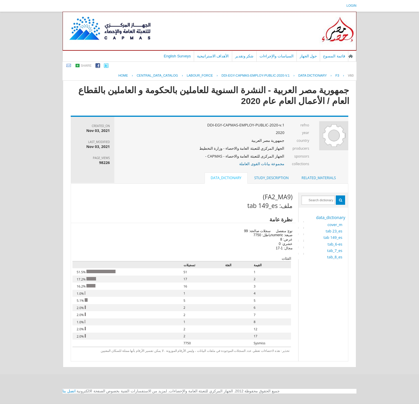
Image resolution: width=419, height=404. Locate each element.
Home (123, 75)
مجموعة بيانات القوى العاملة (261, 163)
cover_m (335, 224)
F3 (337, 75)
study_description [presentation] (271, 177)
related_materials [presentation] (318, 177)
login (351, 5)
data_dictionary (330, 217)
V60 (351, 75)
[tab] (318, 178)
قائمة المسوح (334, 56)
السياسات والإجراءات (277, 56)
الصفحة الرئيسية (350, 56)
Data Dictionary (312, 75)
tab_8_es (334, 257)
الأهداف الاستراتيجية (213, 56)
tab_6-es (335, 244)
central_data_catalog (157, 75)
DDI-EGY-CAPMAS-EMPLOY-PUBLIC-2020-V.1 (255, 75)
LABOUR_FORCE (200, 75)
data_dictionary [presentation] (226, 177)
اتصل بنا (69, 391)
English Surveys (177, 56)
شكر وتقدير (244, 56)
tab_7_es (334, 250)
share (86, 65)
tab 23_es (334, 231)
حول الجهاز (308, 56)
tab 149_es (333, 237)
